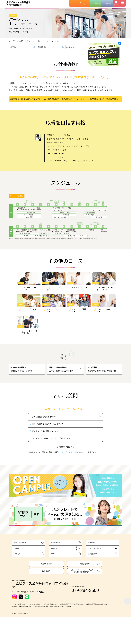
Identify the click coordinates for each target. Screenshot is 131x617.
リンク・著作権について (19, 604)
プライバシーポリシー (35, 604)
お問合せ (108, 3)
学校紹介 (54, 548)
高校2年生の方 (46, 564)
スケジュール (70, 47)
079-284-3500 (85, 590)
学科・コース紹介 (18, 41)
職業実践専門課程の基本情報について (97, 604)
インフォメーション (94, 548)
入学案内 (17, 548)
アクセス (116, 4)
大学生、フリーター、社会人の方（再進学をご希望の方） (81, 571)
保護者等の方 (85, 564)
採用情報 (68, 606)
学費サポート (92, 543)
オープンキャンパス (81, 3)
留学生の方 (46, 571)
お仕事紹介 (13, 47)
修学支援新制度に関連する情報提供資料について (49, 606)
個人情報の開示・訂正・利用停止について (72, 604)
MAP (41, 592)
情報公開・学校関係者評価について (22, 606)
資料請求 (97, 3)
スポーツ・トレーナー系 (32, 41)
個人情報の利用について (50, 604)
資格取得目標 (42, 47)
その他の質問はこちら (65, 447)
